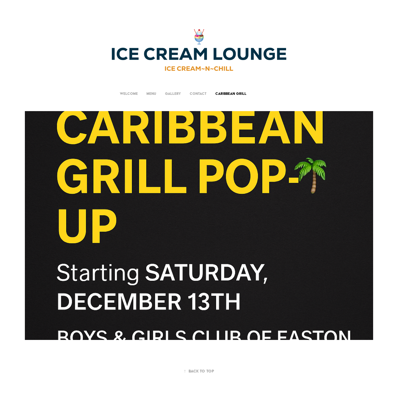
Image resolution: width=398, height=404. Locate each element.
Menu (151, 94)
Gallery (173, 94)
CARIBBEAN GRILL (230, 94)
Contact (198, 94)
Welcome (129, 94)
